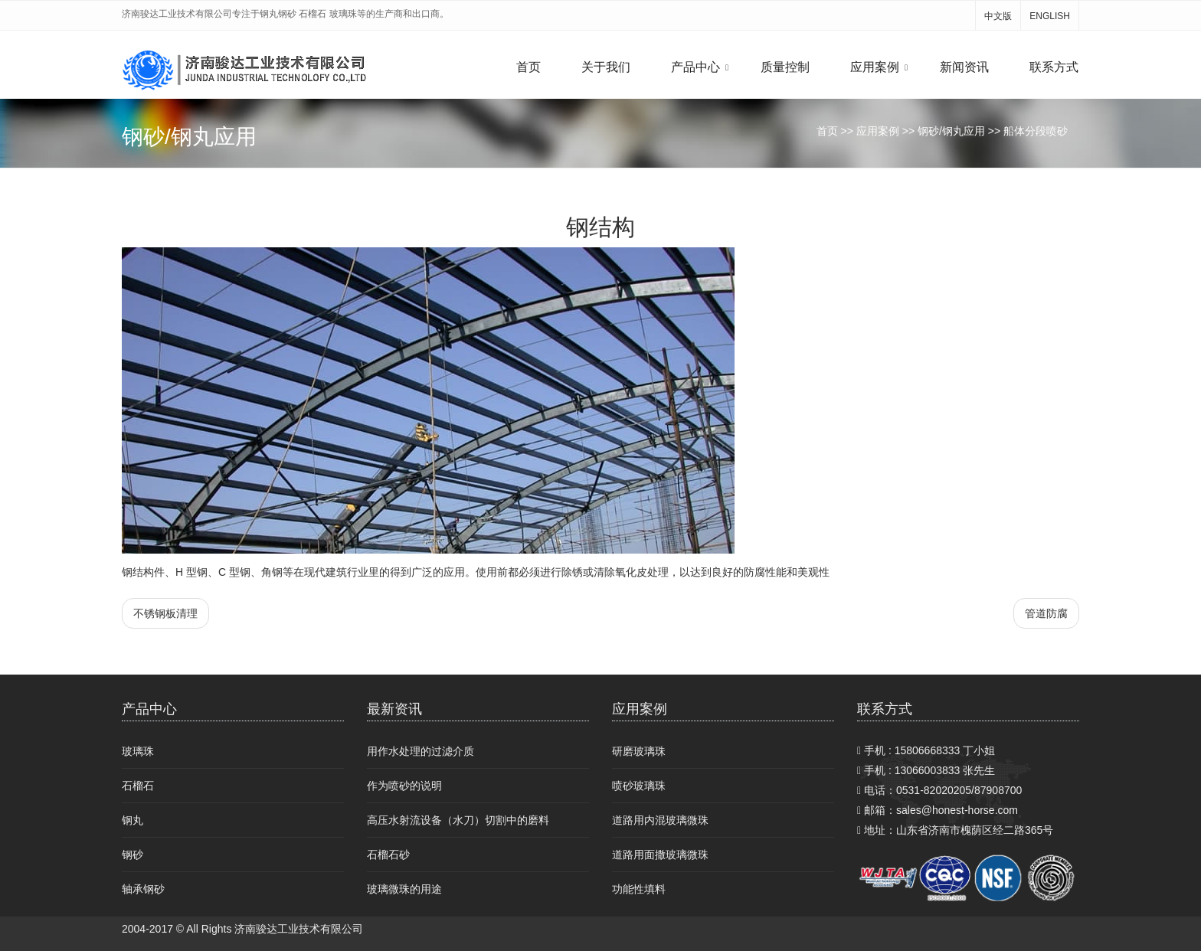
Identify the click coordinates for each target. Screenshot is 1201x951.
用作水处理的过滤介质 (420, 751)
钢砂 (132, 854)
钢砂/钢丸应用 (951, 131)
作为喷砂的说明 (404, 785)
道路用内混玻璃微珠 (660, 820)
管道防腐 (1046, 613)
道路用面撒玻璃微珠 (660, 854)
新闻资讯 (964, 67)
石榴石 (138, 785)
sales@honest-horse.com (957, 810)
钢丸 (132, 820)
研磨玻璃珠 (639, 751)
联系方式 (1053, 67)
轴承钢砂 (143, 889)
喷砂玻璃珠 (639, 785)
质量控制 (785, 67)
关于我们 (605, 67)
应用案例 (874, 67)
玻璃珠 (138, 751)
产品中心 (695, 67)
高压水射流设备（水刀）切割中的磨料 (458, 820)
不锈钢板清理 (165, 613)
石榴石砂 (388, 854)
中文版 (998, 16)
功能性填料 (639, 889)
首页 (528, 67)
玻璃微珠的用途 (404, 889)
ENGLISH (1049, 16)
